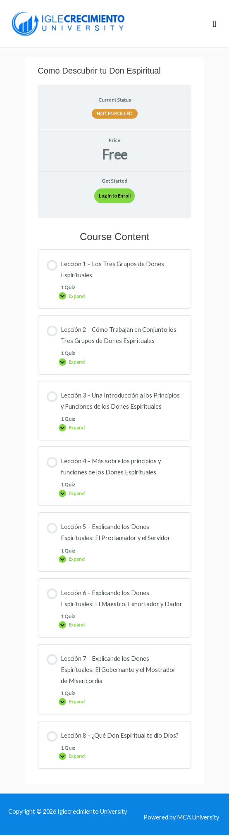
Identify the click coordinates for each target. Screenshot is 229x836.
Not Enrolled (115, 114)
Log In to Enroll (115, 196)
